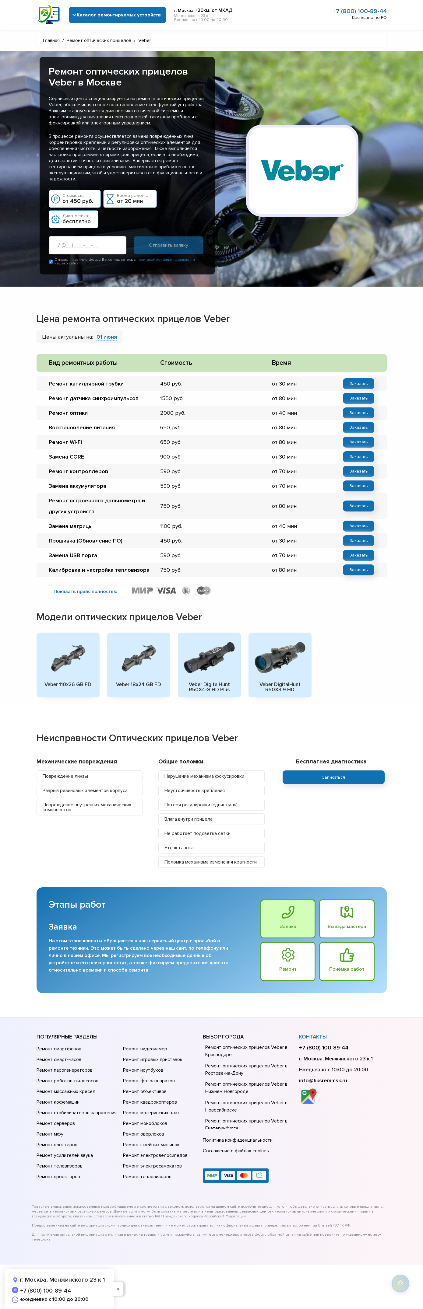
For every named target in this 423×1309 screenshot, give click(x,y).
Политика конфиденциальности (238, 1140)
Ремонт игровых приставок (152, 1059)
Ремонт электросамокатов (152, 1166)
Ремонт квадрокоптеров (150, 1102)
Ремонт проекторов (58, 1177)
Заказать (358, 383)
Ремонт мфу (50, 1134)
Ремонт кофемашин (58, 1102)
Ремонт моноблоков (145, 1123)
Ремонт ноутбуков (143, 1070)
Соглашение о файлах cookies (236, 1151)
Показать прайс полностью (86, 591)
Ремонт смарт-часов (59, 1059)
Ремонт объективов (145, 1091)
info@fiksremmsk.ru (323, 1080)
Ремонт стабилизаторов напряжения (77, 1113)
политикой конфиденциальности (165, 259)
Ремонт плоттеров (57, 1145)
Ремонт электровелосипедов (155, 1155)
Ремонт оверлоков (143, 1134)
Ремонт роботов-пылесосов (67, 1081)
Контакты (313, 1037)
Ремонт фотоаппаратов (149, 1081)
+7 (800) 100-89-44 (360, 11)
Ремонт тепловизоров (147, 1177)
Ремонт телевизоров (60, 1166)
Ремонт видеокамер (145, 1049)
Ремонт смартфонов (59, 1049)
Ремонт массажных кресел (66, 1091)
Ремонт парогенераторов (65, 1070)
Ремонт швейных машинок (151, 1145)
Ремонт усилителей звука (65, 1155)
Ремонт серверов (56, 1123)
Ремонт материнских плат (151, 1113)
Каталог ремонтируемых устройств (119, 15)
